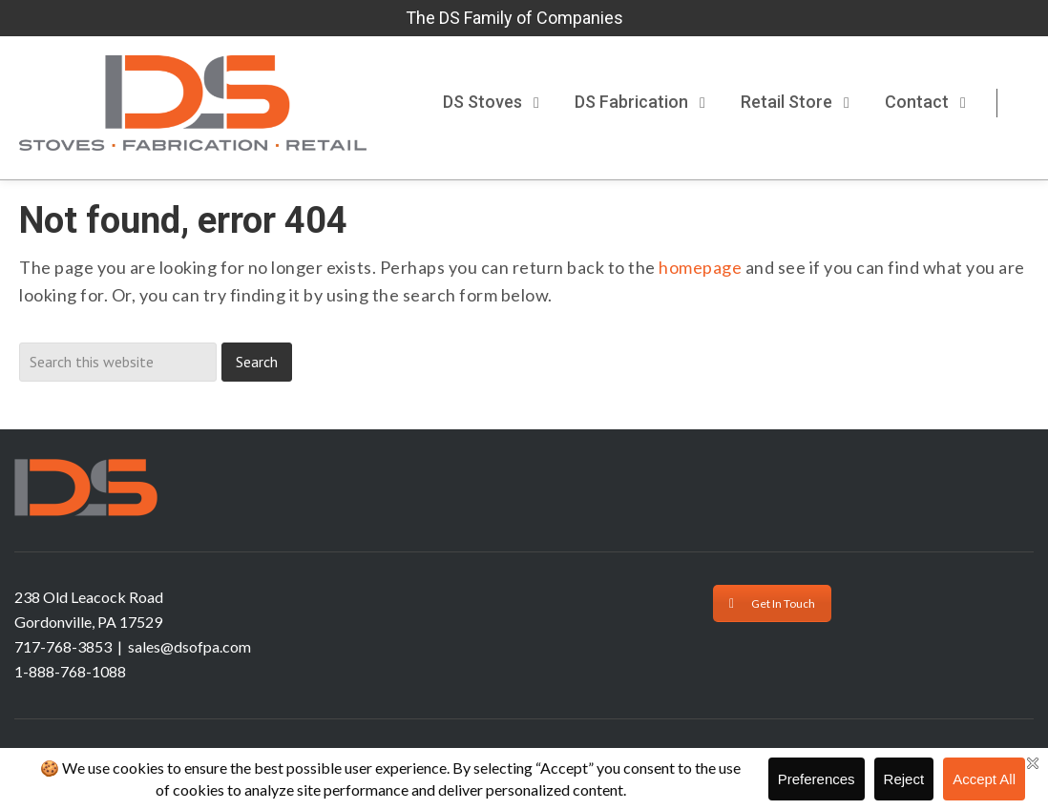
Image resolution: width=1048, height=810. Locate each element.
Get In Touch (772, 603)
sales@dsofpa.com (189, 646)
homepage (700, 267)
